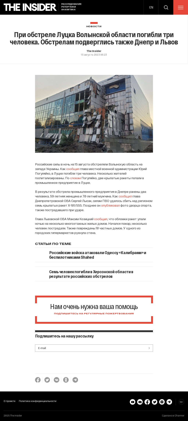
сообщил (72, 169)
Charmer (179, 415)
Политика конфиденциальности (37, 401)
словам (75, 178)
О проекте (9, 401)
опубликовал (110, 205)
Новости (94, 27)
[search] (166, 7)
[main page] (30, 7)
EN (151, 7)
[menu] (180, 7)
